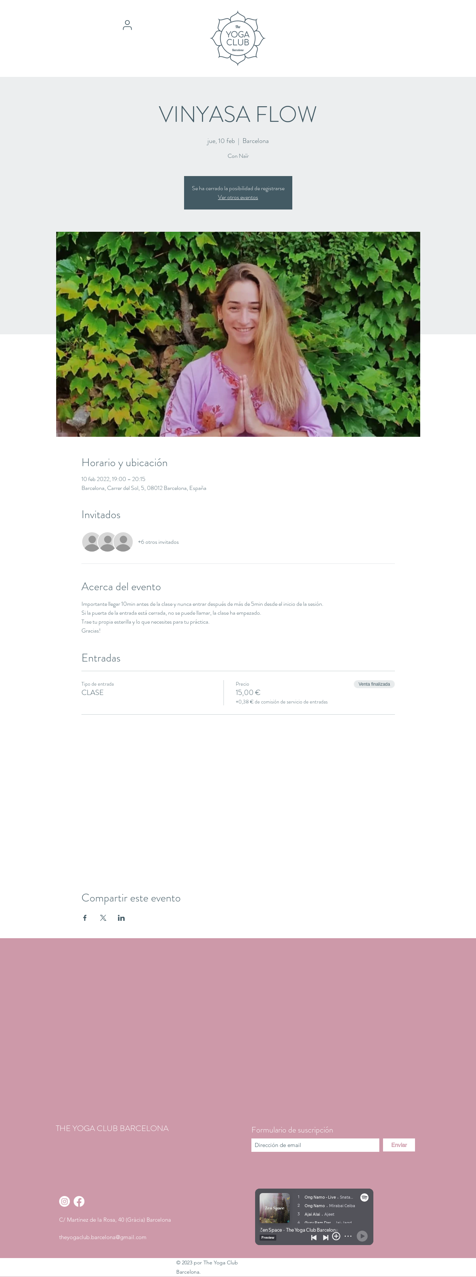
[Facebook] (79, 1201)
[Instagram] (64, 1201)
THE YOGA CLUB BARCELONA (112, 1128)
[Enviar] (399, 1144)
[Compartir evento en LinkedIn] (121, 918)
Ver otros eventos (238, 197)
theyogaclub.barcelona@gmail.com (103, 1237)
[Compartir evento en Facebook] (85, 918)
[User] (127, 24)
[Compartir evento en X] (103, 918)
